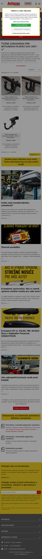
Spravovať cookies (21, 29)
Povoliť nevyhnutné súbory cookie (21, 33)
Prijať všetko (21, 25)
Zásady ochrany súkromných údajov (21, 21)
